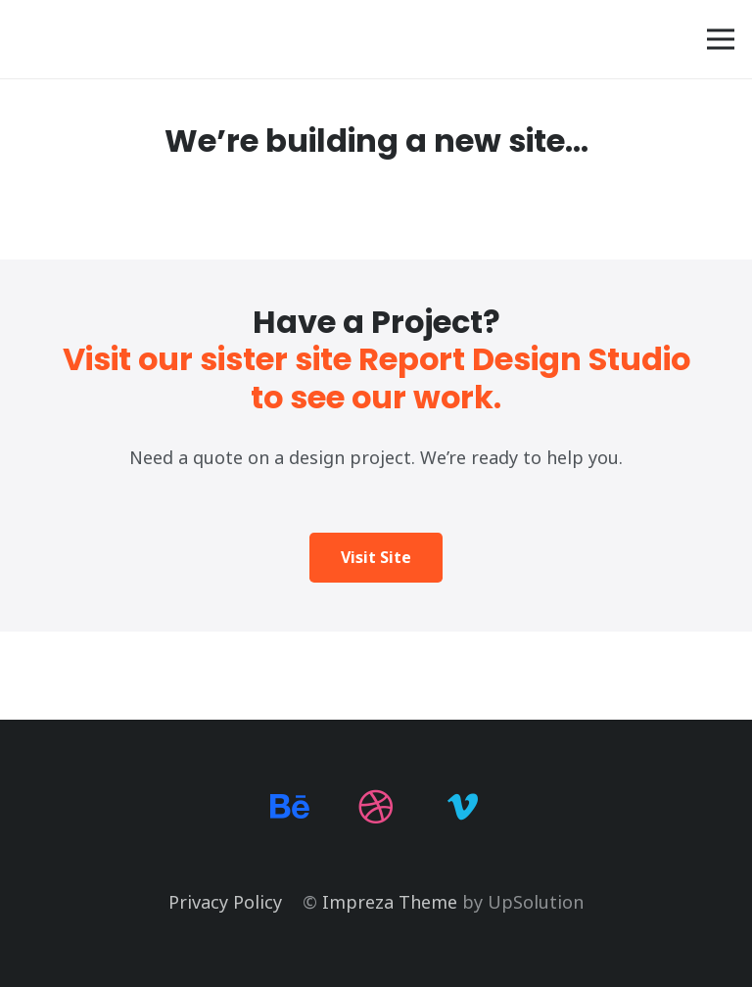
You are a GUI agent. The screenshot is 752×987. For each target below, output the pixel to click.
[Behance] (289, 807)
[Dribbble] (376, 807)
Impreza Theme (389, 902)
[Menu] (721, 39)
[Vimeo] (462, 807)
